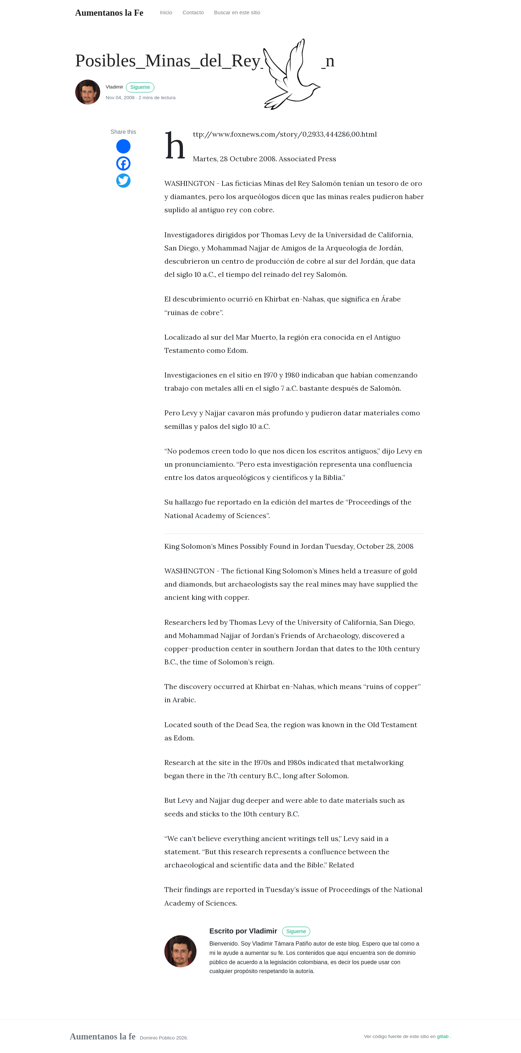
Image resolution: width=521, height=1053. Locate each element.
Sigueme (140, 87)
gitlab (443, 1036)
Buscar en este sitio (237, 12)
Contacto (193, 12)
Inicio (166, 12)
